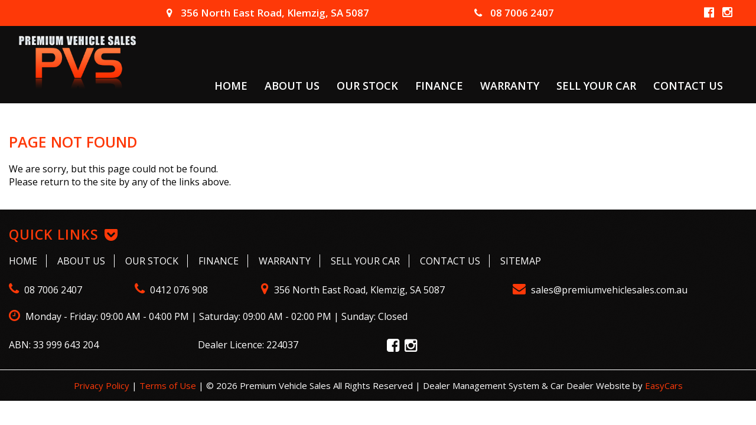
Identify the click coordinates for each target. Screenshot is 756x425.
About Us (292, 85)
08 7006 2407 (514, 12)
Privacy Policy (103, 385)
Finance (439, 85)
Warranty (509, 85)
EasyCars (664, 385)
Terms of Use (168, 385)
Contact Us (688, 85)
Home (230, 85)
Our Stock (367, 85)
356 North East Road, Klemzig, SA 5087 (268, 12)
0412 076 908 (171, 289)
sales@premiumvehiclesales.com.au (600, 289)
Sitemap (520, 260)
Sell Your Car (596, 85)
